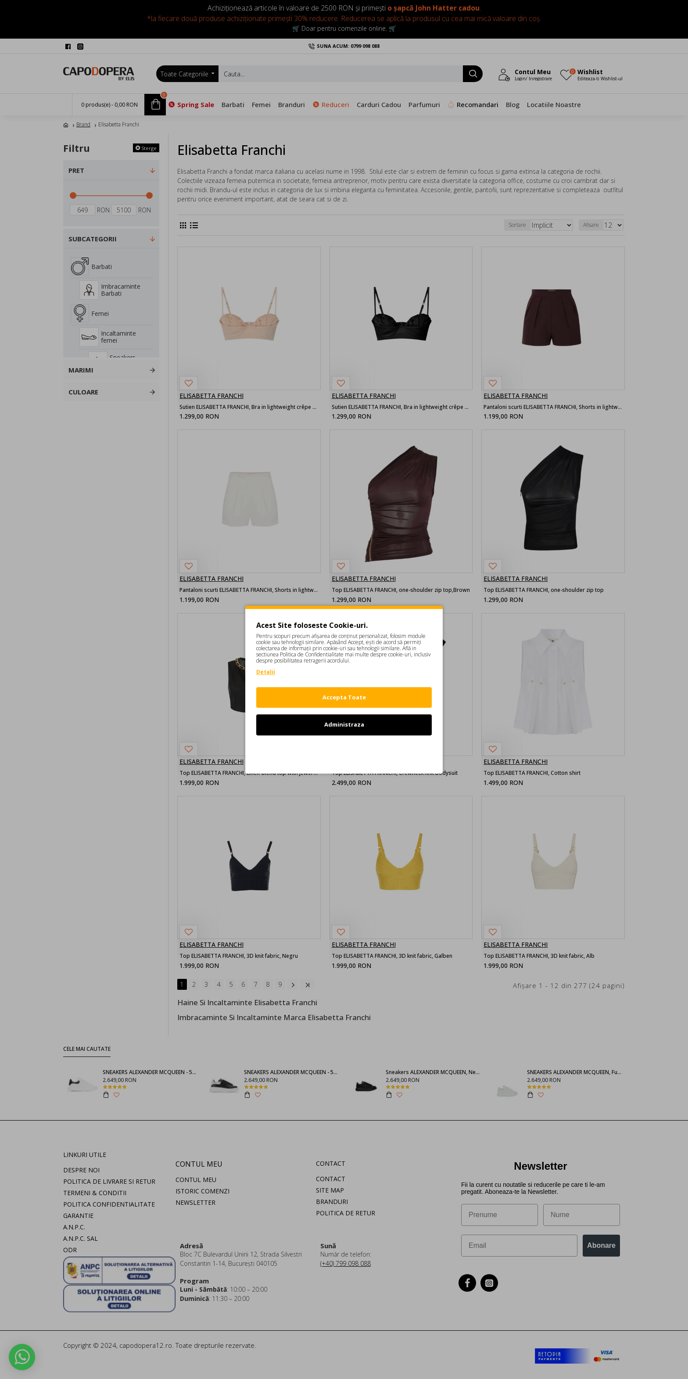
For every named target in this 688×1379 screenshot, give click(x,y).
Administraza (344, 724)
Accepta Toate (344, 697)
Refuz (344, 752)
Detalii (265, 672)
